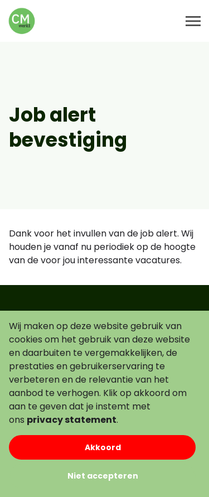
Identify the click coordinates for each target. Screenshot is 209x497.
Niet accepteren (102, 475)
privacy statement (71, 419)
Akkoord (103, 447)
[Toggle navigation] (194, 21)
